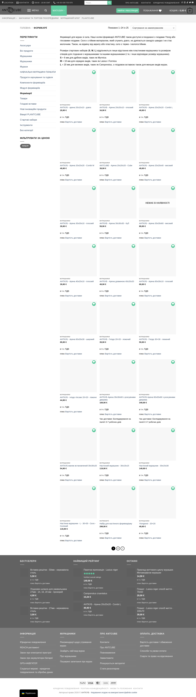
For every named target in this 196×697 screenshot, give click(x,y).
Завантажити (107, 659)
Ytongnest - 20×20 (147, 524)
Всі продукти (26, 51)
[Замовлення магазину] (153, 28)
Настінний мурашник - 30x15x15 (114, 466)
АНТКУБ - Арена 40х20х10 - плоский (77, 281)
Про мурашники (68, 657)
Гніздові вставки (28, 104)
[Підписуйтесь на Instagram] (184, 3)
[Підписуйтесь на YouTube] (192, 3)
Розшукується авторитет (112, 664)
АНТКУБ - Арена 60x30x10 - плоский (156, 281)
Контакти (146, 3)
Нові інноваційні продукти (33, 109)
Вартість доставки (73, 122)
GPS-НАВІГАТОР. (29, 664)
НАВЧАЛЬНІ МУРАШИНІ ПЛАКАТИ (38, 72)
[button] (32, 10)
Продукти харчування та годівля (36, 77)
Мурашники (26, 56)
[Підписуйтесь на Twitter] (190, 3)
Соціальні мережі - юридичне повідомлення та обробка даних (36, 671)
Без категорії (26, 130)
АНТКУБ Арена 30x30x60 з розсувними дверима (118, 398)
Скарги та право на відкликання (156, 657)
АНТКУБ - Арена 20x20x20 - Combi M (77, 165)
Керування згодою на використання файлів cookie (114, 693)
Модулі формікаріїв (30, 88)
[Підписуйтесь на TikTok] (187, 3)
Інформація (9, 18)
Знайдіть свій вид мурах (72, 651)
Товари (23, 98)
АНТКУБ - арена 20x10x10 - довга (75, 107)
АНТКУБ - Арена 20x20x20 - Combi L (156, 107)
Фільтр (25, 146)
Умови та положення (121, 689)
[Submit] (109, 3)
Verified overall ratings (92, 578)
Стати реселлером (109, 669)
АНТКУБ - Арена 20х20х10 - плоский (116, 107)
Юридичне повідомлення (166, 3)
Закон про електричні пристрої (35, 653)
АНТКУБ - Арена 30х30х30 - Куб (114, 223)
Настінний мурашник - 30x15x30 (154, 466)
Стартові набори (28, 120)
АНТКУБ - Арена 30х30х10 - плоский (77, 223)
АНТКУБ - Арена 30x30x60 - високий (156, 223)
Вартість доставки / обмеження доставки (156, 645)
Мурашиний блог (70, 18)
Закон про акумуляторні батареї (36, 659)
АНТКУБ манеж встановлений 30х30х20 (78, 466)
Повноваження (107, 653)
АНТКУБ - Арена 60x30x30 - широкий (77, 339)
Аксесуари (25, 45)
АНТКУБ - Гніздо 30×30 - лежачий (154, 339)
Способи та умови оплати (153, 651)
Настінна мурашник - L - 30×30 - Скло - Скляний (78, 524)
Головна (25, 28)
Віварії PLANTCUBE (30, 114)
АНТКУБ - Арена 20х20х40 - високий (156, 165)
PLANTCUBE (88, 18)
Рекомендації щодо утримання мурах (75, 645)
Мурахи (24, 66)
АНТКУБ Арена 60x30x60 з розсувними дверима (157, 398)
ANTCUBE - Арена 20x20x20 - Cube (116, 165)
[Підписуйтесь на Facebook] (182, 3)
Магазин (59, 10)
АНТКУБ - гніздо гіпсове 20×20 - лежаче (78, 397)
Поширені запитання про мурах (76, 662)
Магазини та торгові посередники (39, 18)
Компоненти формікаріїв (32, 82)
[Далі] (123, 549)
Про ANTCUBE (132, 3)
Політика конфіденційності (95, 689)
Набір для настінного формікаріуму (116, 524)
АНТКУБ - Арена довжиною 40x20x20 (117, 281)
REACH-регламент (29, 648)
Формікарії (26, 93)
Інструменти (26, 125)
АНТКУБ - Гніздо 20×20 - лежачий (115, 339)
